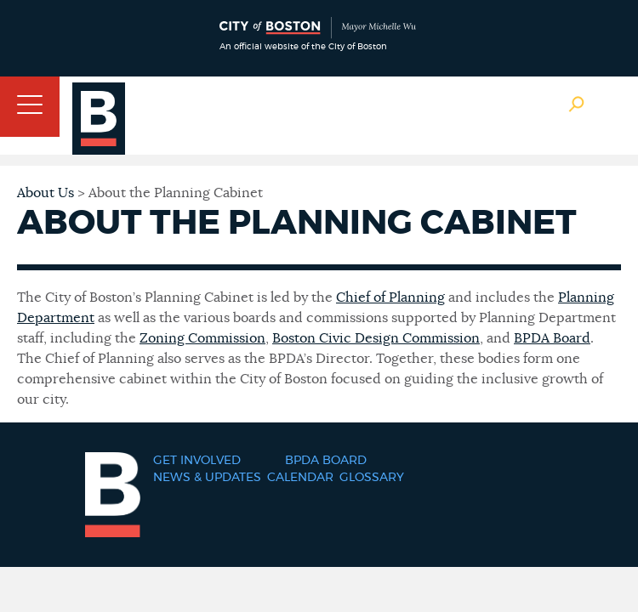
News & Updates (207, 478)
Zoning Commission (202, 338)
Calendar (300, 478)
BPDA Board (552, 338)
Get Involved (197, 461)
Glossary (371, 478)
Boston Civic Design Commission (376, 338)
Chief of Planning (390, 297)
